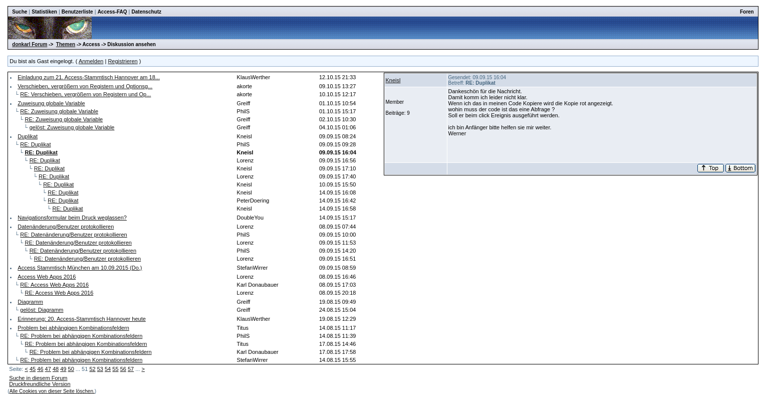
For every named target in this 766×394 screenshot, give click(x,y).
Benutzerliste (77, 12)
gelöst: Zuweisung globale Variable (72, 127)
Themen (65, 44)
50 (71, 369)
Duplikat (28, 136)
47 (48, 369)
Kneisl (393, 80)
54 (108, 369)
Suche (19, 12)
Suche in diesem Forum (38, 378)
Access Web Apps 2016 (47, 277)
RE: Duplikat (35, 144)
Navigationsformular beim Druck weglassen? (72, 218)
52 (92, 369)
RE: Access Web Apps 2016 (54, 285)
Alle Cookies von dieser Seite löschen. (52, 391)
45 (33, 369)
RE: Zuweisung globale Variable (59, 111)
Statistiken (44, 12)
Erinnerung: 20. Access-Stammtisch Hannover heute (82, 319)
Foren (747, 12)
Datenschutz (146, 12)
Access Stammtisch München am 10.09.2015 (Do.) (80, 268)
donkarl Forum (29, 44)
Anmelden (91, 61)
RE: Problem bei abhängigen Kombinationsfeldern (81, 336)
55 (115, 369)
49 (63, 369)
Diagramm (30, 302)
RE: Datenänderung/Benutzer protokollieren (73, 235)
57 (131, 369)
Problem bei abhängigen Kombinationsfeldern (73, 328)
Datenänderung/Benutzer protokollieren (66, 227)
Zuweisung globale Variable (51, 103)
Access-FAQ (112, 12)
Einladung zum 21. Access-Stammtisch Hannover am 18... (89, 77)
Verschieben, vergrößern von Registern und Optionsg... (85, 86)
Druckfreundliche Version (39, 384)
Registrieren (122, 61)
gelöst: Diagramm (41, 310)
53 (100, 369)
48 (56, 369)
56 (123, 369)
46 (40, 369)
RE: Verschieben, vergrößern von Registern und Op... (85, 94)
